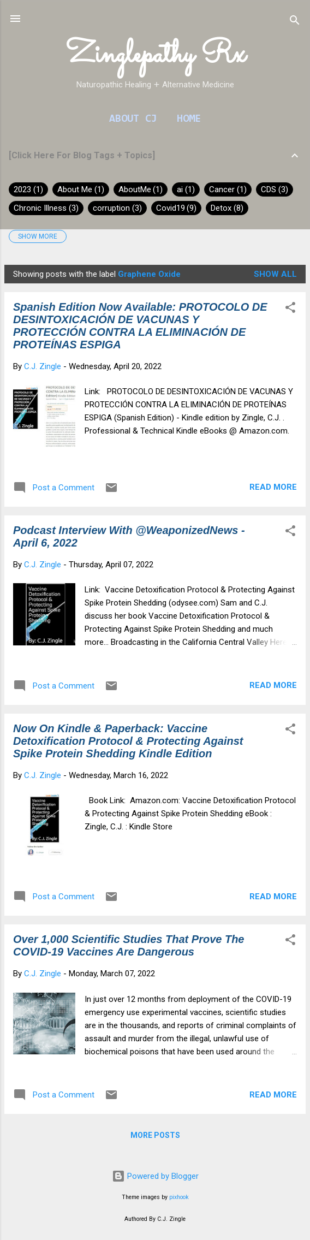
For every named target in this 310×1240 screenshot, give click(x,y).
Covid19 (176, 208)
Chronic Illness (46, 208)
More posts (155, 1135)
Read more (273, 487)
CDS (274, 189)
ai (186, 189)
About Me (80, 189)
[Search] (294, 22)
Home (189, 119)
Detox (227, 208)
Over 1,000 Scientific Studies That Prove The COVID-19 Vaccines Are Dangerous (129, 945)
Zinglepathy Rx (155, 55)
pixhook (179, 1197)
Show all (275, 274)
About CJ (133, 119)
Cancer (228, 189)
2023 (28, 189)
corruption (117, 208)
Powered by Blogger (155, 1176)
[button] (290, 309)
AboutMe (140, 189)
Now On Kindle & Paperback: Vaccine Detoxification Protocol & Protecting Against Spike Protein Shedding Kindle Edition (128, 741)
